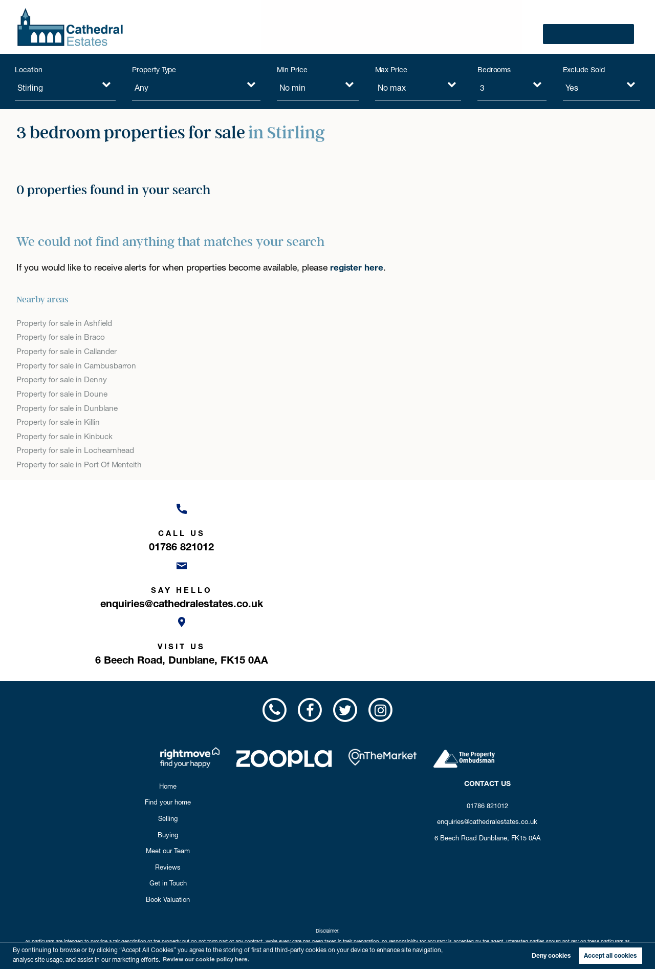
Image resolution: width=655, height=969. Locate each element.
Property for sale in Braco (62, 337)
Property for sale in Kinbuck (66, 438)
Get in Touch (522, 27)
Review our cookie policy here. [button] (207, 959)
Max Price (391, 69)
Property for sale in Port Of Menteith (81, 467)
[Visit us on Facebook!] (309, 600)
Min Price (292, 69)
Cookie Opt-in (431, 891)
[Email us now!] (327, 528)
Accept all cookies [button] (610, 955)
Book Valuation (596, 27)
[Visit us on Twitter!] (345, 600)
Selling (306, 27)
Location (29, 69)
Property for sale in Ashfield (66, 323)
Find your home (247, 27)
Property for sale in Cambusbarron (78, 366)
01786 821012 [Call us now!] (487, 696)
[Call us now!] (114, 528)
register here (357, 267)
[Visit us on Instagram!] (381, 600)
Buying (348, 27)
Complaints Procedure (304, 891)
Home (168, 676)
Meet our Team (405, 27)
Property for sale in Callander (68, 352)
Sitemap (462, 891)
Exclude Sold (584, 69)
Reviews (466, 27)
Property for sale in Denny (63, 380)
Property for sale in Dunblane (68, 409)
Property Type (154, 69)
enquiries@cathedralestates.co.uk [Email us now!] (487, 712)
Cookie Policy (393, 891)
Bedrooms (494, 69)
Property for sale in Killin (60, 423)
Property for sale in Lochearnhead (77, 453)
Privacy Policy (354, 891)
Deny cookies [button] (551, 955)
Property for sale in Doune (63, 395)
